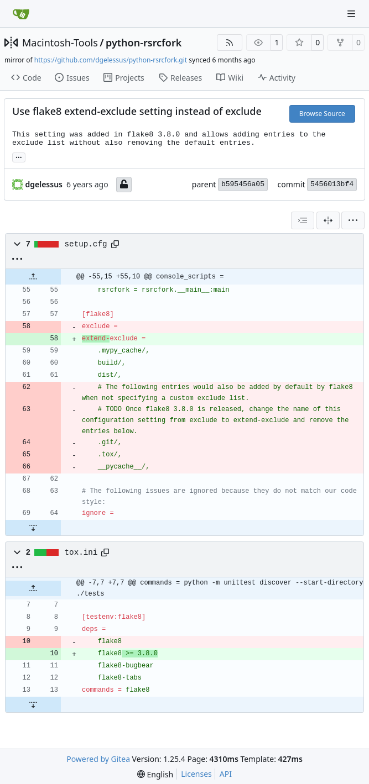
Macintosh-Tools (60, 42)
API (226, 774)
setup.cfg (86, 244)
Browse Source (322, 113)
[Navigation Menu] (352, 13)
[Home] (21, 14)
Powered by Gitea (98, 759)
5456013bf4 (332, 184)
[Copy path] (115, 244)
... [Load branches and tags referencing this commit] (18, 156)
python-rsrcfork (143, 42)
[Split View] (328, 220)
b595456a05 (242, 184)
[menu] (353, 220)
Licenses (196, 774)
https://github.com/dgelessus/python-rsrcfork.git (110, 60)
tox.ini (81, 552)
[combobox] (302, 220)
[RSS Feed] (229, 42)
